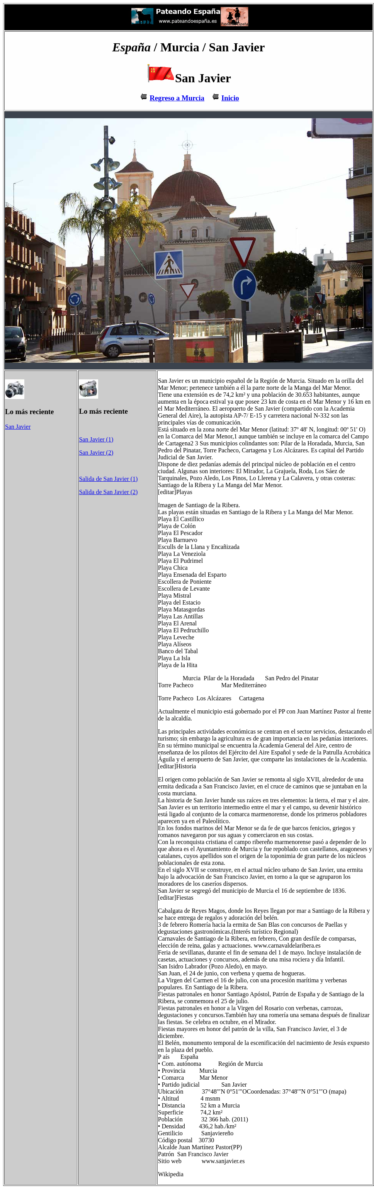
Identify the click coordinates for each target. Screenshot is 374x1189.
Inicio (230, 98)
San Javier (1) (96, 439)
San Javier (18, 426)
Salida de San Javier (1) (108, 479)
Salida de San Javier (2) (108, 492)
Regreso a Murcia (177, 98)
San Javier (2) (96, 452)
